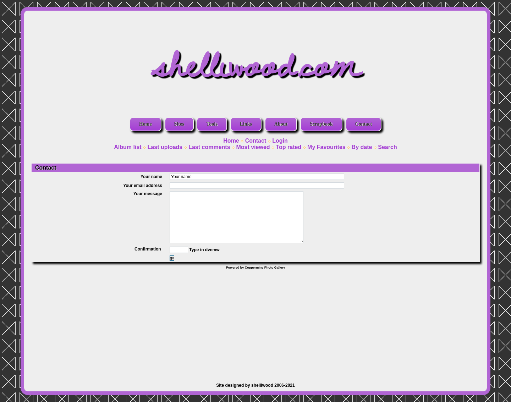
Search (387, 147)
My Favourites (326, 147)
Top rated (288, 147)
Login (280, 141)
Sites (179, 124)
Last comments (209, 147)
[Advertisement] (255, 322)
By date (362, 147)
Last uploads (165, 147)
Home (145, 124)
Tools (211, 124)
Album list (127, 147)
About (280, 124)
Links (246, 124)
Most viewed (253, 147)
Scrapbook (321, 124)
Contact (363, 124)
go (172, 258)
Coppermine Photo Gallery (265, 267)
